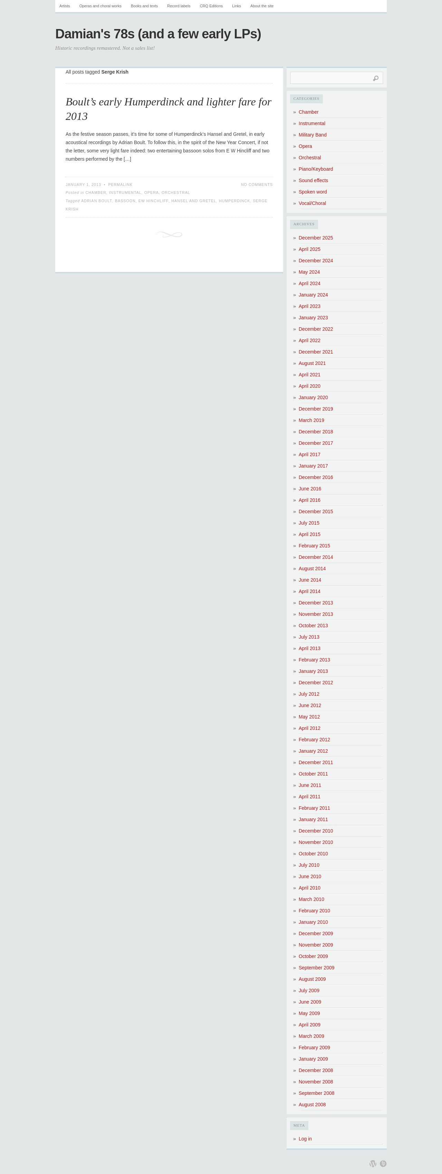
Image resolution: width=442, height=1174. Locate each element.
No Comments (257, 184)
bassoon (125, 201)
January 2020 (313, 397)
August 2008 (312, 1104)
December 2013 (316, 602)
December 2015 (316, 511)
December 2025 (316, 238)
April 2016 (309, 500)
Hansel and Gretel (193, 201)
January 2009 (313, 1059)
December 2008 (316, 1070)
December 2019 (316, 409)
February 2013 (314, 660)
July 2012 (309, 694)
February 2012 (314, 739)
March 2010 (311, 899)
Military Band (313, 135)
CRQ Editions (211, 6)
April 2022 (309, 340)
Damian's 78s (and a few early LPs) (158, 34)
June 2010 (310, 876)
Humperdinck (234, 201)
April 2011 (309, 796)
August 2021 (312, 363)
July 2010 (309, 865)
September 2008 (317, 1093)
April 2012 (309, 728)
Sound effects (313, 180)
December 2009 (316, 933)
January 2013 (313, 671)
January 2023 (313, 317)
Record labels (178, 6)
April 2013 (309, 648)
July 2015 (309, 523)
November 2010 (316, 842)
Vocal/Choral (312, 203)
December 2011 (316, 762)
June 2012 (310, 705)
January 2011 (313, 819)
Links (236, 6)
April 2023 (309, 306)
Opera (151, 192)
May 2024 (309, 272)
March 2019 (311, 420)
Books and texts (144, 6)
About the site (261, 6)
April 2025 (309, 249)
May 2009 (309, 1013)
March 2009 (311, 1036)
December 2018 (316, 431)
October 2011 (313, 774)
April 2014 (309, 591)
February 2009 (314, 1047)
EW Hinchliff (153, 201)
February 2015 (314, 545)
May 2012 (309, 717)
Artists (64, 6)
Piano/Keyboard (316, 169)
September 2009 (317, 967)
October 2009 (313, 956)
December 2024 (316, 260)
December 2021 (316, 352)
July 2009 (309, 990)
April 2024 (309, 283)
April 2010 (309, 888)
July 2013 (309, 637)
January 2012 (313, 751)
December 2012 (316, 682)
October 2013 (313, 625)
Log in (305, 1139)
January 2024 (313, 295)
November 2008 (316, 1081)
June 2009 (310, 1002)
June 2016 (310, 488)
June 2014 (310, 580)
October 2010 (313, 853)
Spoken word (313, 192)
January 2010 (313, 922)
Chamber (95, 192)
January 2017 (313, 466)
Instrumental (125, 192)
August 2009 (312, 979)
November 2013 (316, 614)
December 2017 (316, 443)
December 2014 (316, 557)
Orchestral (176, 192)
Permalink (120, 184)
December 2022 (316, 329)
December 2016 (316, 477)
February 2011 (314, 808)
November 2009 (316, 945)
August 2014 (312, 568)
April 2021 (309, 374)
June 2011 (310, 785)
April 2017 (309, 454)
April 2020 (309, 386)
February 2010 (314, 910)
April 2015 (309, 534)
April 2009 (309, 1024)
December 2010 (316, 831)
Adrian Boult (96, 201)
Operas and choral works (100, 6)
